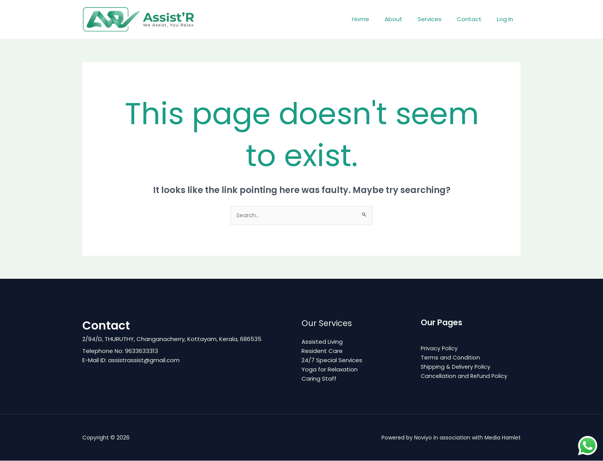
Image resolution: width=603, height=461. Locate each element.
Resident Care (322, 351)
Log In (507, 19)
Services (439, 19)
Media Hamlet (502, 438)
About (407, 19)
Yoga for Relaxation (330, 370)
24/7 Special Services (332, 360)
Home (377, 19)
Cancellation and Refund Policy (465, 376)
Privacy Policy (439, 349)
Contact (475, 19)
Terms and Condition (451, 358)
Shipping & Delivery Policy (456, 367)
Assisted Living (322, 342)
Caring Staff (319, 379)
